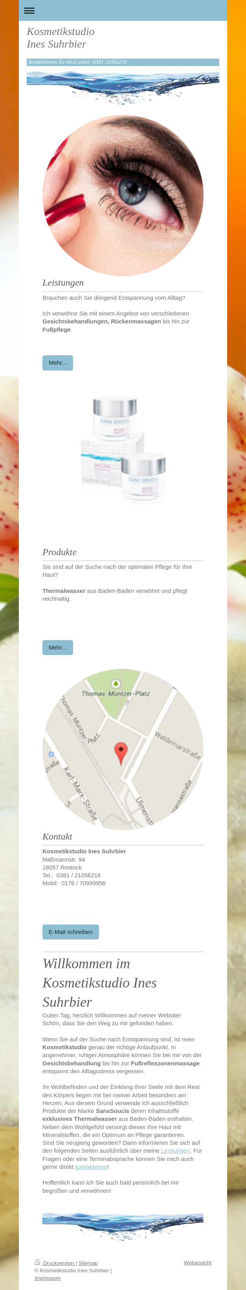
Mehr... (58, 362)
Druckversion (55, 1263)
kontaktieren (91, 1166)
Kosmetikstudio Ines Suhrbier (61, 37)
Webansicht (197, 1263)
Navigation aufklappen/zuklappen (123, 10)
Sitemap (88, 1263)
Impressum (48, 1278)
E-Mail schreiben (71, 931)
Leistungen (175, 1150)
